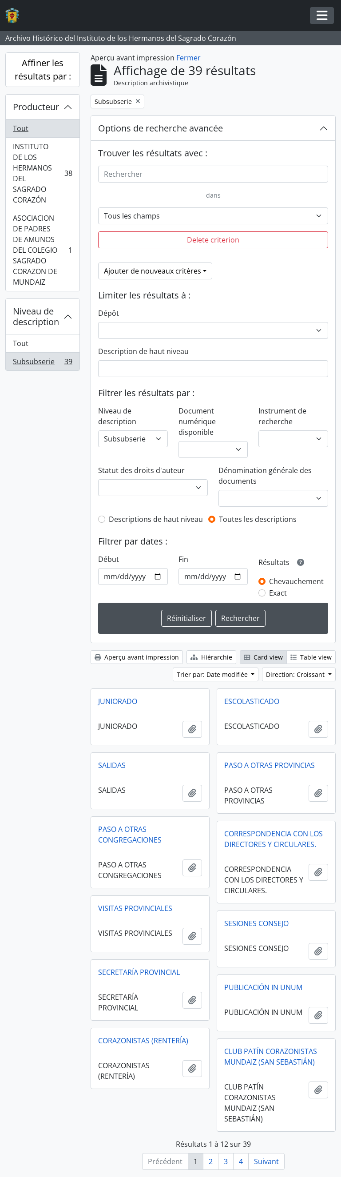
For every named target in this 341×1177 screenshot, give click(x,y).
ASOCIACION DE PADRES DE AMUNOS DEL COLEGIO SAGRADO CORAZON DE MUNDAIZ (42, 250)
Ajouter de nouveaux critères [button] (152, 271)
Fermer (188, 58)
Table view (311, 657)
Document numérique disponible (197, 421)
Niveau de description (36, 316)
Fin (183, 559)
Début (108, 559)
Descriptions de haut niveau (156, 519)
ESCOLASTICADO (251, 701)
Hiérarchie (211, 657)
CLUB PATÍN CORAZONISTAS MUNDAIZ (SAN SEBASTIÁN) (270, 1056)
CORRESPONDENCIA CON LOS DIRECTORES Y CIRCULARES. (273, 839)
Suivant (266, 1161)
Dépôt (108, 313)
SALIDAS (112, 765)
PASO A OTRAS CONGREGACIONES (130, 834)
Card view (263, 657)
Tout (20, 128)
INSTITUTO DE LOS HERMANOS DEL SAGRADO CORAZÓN (42, 173)
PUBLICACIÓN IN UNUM (263, 987)
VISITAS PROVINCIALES (135, 908)
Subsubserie (42, 363)
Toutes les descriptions (258, 519)
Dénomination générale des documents (265, 475)
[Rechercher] (213, 174)
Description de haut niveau (143, 351)
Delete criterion (213, 240)
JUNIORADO (117, 701)
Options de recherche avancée (160, 128)
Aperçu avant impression (137, 657)
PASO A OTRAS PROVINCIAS (269, 765)
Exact (278, 593)
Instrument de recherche (282, 416)
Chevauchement (296, 581)
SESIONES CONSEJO (256, 923)
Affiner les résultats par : (43, 69)
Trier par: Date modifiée (213, 674)
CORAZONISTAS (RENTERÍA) (143, 1041)
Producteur (36, 107)
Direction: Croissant (296, 674)
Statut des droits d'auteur (141, 470)
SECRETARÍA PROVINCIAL (139, 972)
